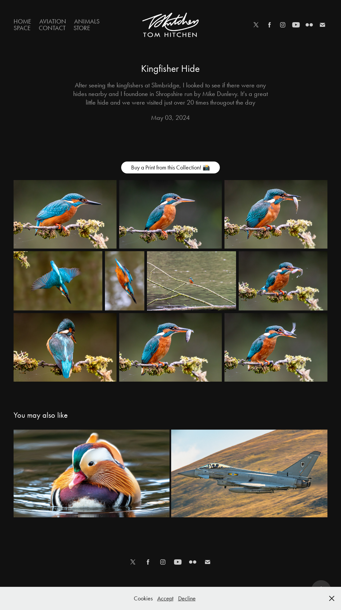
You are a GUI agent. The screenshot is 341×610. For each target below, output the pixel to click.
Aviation (52, 21)
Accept (165, 598)
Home (22, 21)
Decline (187, 598)
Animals (87, 21)
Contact (52, 28)
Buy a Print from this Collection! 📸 (170, 167)
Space (22, 28)
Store (81, 28)
